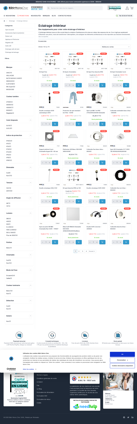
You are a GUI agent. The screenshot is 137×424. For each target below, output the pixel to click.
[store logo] (15, 8)
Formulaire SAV (42, 396)
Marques (46, 16)
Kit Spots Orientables (69, 72)
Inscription (128, 358)
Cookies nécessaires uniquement (122, 417)
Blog (54, 16)
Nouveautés (36, 16)
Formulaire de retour (44, 399)
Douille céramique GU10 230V (96, 188)
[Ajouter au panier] (55, 85)
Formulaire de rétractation (45, 392)
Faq (38, 385)
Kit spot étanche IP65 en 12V (72, 188)
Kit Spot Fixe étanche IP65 (95, 72)
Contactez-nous (64, 16)
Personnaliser (122, 411)
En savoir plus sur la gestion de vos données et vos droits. (116, 364)
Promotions (23, 16)
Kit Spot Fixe (43, 72)
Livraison (40, 382)
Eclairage (12, 21)
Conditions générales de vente (47, 378)
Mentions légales (42, 375)
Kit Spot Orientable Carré (118, 72)
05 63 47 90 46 (127, 16)
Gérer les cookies (28, 420)
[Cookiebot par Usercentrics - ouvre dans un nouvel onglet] (11, 420)
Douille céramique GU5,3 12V (48, 188)
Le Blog (39, 389)
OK (122, 405)
